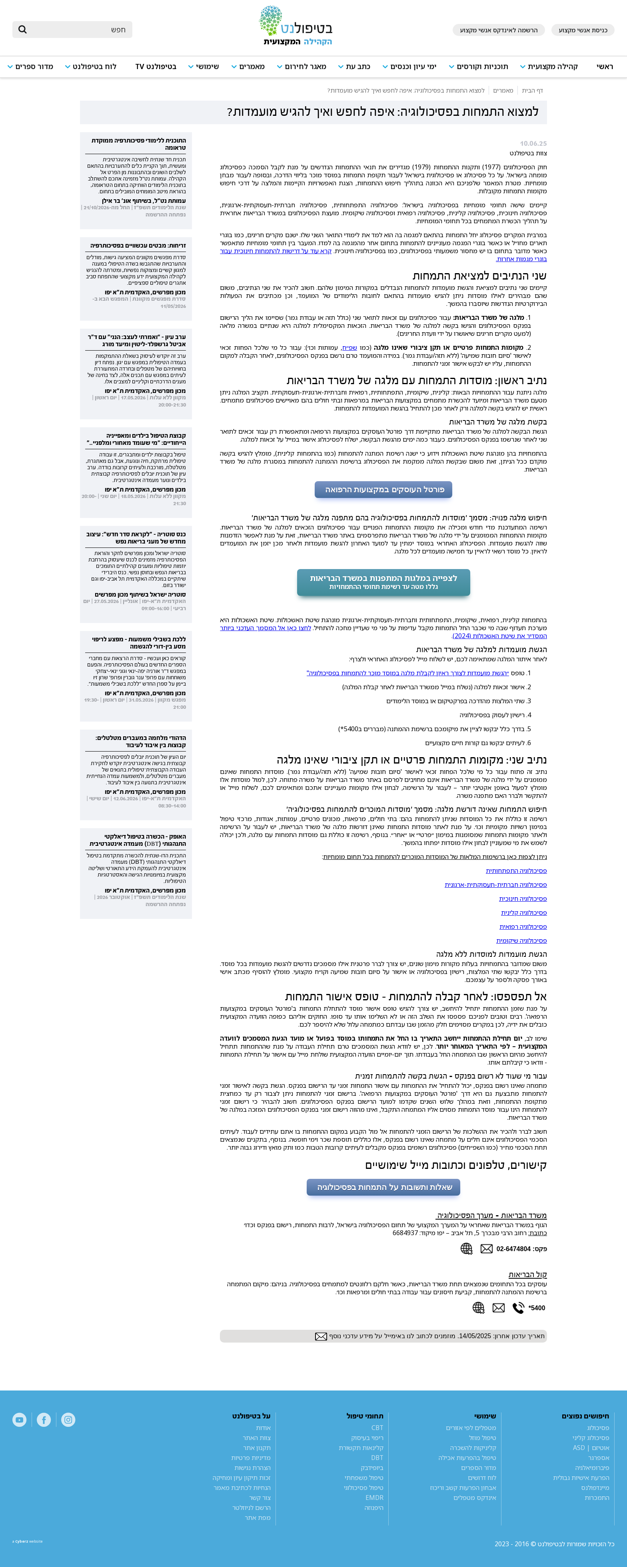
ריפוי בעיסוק (367, 1438)
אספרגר (598, 1458)
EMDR (374, 1498)
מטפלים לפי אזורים (471, 1428)
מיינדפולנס (595, 1488)
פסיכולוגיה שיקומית (521, 940)
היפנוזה (374, 1507)
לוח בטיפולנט (94, 66)
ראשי (605, 66)
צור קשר (260, 1498)
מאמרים (252, 66)
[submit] (22, 30)
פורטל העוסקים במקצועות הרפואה (383, 489)
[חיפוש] (78, 29)
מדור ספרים (34, 66)
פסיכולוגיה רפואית (523, 926)
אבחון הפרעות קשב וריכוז (463, 1488)
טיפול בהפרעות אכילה (467, 1458)
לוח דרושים (482, 1478)
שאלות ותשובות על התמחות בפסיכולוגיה (383, 1187)
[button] (552, 70)
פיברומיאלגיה (592, 1468)
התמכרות (597, 1498)
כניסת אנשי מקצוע (583, 30)
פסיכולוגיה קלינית (524, 912)
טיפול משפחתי (364, 1478)
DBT (377, 1458)
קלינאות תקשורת (361, 1448)
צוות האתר (257, 1438)
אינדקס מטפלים (474, 1498)
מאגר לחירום (305, 66)
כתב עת (358, 66)
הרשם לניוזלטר (251, 1507)
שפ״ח (349, 347)
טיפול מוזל (482, 1438)
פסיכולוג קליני (591, 1438)
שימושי (207, 66)
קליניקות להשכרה (473, 1448)
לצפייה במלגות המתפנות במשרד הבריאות (383, 582)
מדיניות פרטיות (251, 1458)
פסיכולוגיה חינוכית (523, 898)
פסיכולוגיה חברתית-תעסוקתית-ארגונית (496, 884)
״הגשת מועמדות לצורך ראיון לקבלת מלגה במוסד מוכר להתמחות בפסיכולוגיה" (408, 672)
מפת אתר (258, 1517)
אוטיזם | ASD (591, 1448)
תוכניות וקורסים (482, 66)
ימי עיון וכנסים (413, 66)
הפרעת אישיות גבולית (581, 1478)
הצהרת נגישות (252, 1468)
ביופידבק (372, 1468)
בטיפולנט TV (155, 66)
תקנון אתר (257, 1448)
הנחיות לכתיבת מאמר (242, 1488)
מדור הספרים (478, 1468)
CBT (377, 1428)
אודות (263, 1428)
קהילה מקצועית (553, 66)
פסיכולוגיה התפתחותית (516, 870)
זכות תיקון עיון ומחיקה (242, 1478)
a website (38, 1543)
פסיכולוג (598, 1428)
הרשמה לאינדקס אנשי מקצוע (499, 30)
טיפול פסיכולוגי (363, 1488)
